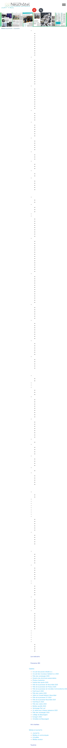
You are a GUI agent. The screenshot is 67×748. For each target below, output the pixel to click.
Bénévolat (36, 635)
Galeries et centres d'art (44, 287)
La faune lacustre (41, 354)
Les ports (39, 343)
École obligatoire (38, 492)
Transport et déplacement (41, 216)
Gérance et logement (43, 38)
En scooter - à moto (42, 232)
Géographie (40, 252)
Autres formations (38, 510)
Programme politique (43, 392)
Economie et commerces (41, 419)
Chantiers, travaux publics (44, 42)
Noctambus (40, 225)
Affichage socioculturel (43, 618)
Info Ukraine (40, 608)
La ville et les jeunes (42, 651)
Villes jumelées (40, 459)
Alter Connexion (41, 602)
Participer (32, 548)
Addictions (39, 134)
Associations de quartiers (44, 586)
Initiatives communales (43, 449)
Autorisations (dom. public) (44, 620)
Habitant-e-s (37, 57)
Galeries (31, 669)
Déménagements (41, 69)
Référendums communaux (44, 452)
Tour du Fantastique (42, 285)
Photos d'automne (39, 680)
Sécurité (35, 86)
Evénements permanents (44, 200)
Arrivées (38, 64)
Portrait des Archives (43, 530)
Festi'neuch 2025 (38, 691)
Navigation (39, 352)
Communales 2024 (42, 574)
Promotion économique (43, 435)
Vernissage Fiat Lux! (39, 708)
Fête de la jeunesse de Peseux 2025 (44, 687)
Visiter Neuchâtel (38, 238)
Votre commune (34, 372)
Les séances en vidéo (43, 404)
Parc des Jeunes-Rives (43, 338)
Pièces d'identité (41, 71)
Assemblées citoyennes (40, 581)
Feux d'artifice (40, 626)
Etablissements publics (43, 424)
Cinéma (38, 294)
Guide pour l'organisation (44, 614)
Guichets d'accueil (42, 60)
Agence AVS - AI (41, 147)
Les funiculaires (41, 269)
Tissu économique (42, 433)
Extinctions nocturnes (43, 157)
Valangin (38, 263)
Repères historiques (42, 241)
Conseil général (37, 397)
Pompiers (39, 100)
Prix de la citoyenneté (40, 639)
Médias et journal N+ (35, 730)
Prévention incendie (42, 97)
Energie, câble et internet (44, 55)
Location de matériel (42, 629)
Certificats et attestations (44, 187)
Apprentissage (40, 166)
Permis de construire (42, 40)
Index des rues (41, 51)
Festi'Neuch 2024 (38, 702)
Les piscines (40, 212)
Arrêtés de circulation (43, 89)
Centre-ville (36, 304)
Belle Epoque (40, 265)
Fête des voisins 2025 (40, 693)
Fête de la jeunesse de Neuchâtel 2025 (45, 685)
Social (34, 138)
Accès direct (37, 178)
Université (36, 503)
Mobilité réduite (41, 236)
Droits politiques (38, 444)
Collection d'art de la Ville (44, 289)
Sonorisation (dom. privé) (44, 622)
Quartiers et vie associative (41, 583)
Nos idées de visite (42, 362)
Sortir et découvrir (34, 194)
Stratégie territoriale (42, 36)
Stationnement (41, 91)
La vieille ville (40, 312)
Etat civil (38, 79)
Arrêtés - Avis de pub (43, 406)
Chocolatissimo (41, 267)
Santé (34, 122)
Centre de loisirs (41, 561)
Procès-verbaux (41, 412)
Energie (38, 155)
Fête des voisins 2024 (40, 704)
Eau (37, 53)
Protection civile (41, 104)
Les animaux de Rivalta (43, 296)
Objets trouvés (41, 62)
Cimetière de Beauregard (41, 719)
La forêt (38, 336)
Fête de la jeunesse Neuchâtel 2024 (44, 700)
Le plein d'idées (41, 563)
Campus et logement (39, 512)
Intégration (36, 597)
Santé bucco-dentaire (43, 131)
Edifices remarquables (43, 243)
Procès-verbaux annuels (44, 415)
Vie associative (41, 647)
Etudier (31, 489)
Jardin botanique (41, 330)
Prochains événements (43, 202)
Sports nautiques (41, 350)
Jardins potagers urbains (44, 595)
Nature (35, 320)
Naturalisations (41, 77)
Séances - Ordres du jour (44, 402)
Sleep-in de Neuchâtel (43, 141)
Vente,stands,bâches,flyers (45, 624)
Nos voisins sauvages (43, 325)
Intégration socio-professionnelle (46, 149)
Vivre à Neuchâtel (34, 27)
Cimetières (39, 82)
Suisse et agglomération (44, 461)
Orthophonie (40, 127)
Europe (38, 465)
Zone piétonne (40, 307)
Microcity (39, 430)
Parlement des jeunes (43, 556)
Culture (35, 273)
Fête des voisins (41, 592)
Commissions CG (41, 408)
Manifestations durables (43, 616)
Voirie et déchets (41, 44)
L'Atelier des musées (43, 300)
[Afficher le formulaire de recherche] (41, 10)
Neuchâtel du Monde (43, 463)
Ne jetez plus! (40, 159)
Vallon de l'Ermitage (42, 332)
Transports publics (42, 219)
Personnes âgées (41, 118)
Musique (39, 291)
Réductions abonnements (44, 221)
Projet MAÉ (39, 497)
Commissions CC (41, 394)
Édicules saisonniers (42, 426)
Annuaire (35, 383)
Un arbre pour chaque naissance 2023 (45, 710)
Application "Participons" (40, 637)
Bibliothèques (40, 298)
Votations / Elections (42, 644)
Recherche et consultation (44, 521)
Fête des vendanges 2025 (41, 676)
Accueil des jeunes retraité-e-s (42, 672)
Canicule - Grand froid (40, 170)
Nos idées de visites (42, 254)
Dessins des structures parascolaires (44, 678)
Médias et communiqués (41, 735)
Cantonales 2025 (41, 572)
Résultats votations (42, 579)
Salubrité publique (42, 95)
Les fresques (40, 314)
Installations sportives (43, 207)
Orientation (39, 168)
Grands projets (41, 33)
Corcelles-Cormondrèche (44, 258)
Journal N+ (36, 733)
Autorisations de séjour (43, 73)
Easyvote (39, 570)
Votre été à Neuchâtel (43, 256)
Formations (39, 539)
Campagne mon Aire (43, 554)
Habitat (35, 30)
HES (34, 501)
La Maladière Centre (42, 318)
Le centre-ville (40, 428)
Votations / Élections (39, 565)
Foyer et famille (37, 110)
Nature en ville (40, 48)
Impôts (38, 84)
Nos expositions (41, 523)
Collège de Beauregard (40, 715)
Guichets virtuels (38, 385)
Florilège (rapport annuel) (44, 302)
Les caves (36, 214)
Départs (38, 67)
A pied (38, 227)
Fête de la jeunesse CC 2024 (42, 697)
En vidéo (39, 271)
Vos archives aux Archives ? (45, 526)
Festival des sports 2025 (40, 682)
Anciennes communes (43, 417)
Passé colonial (40, 250)
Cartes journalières (42, 223)
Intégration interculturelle (44, 600)
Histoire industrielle (42, 246)
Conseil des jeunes (42, 558)
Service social (40, 143)
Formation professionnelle (41, 505)
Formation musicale (39, 514)
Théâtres (39, 281)
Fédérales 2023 (41, 576)
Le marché (39, 310)
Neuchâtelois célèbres (43, 248)
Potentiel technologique (43, 484)
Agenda (35, 197)
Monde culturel (41, 276)
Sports (35, 204)
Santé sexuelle (41, 129)
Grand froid (39, 176)
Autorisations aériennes (43, 106)
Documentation (41, 381)
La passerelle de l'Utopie (44, 348)
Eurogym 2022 (37, 717)
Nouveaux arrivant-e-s (43, 604)
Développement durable (40, 152)
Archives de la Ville (39, 516)
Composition (40, 390)
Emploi (35, 161)
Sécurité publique (41, 93)
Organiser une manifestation (42, 610)
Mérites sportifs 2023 (39, 706)
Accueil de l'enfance (42, 189)
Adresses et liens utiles (43, 136)
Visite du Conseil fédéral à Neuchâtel (44, 695)
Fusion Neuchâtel (38, 375)
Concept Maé (40, 116)
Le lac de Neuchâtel (39, 340)
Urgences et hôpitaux (43, 125)
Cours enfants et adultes (44, 209)
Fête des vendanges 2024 (41, 712)
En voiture (39, 234)
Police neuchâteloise (42, 108)
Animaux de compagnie (43, 120)
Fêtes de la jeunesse (42, 495)
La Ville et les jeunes (39, 551)
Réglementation (38, 439)
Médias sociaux (38, 739)
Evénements (40, 279)
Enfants (38, 113)
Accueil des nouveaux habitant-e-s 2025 (46, 674)
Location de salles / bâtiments (42, 633)
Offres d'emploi (41, 164)
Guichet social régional (43, 145)
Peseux (38, 261)
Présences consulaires (43, 606)
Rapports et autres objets (44, 410)
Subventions (37, 631)
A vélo (38, 230)
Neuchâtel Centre (41, 316)
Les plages (39, 346)
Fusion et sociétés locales (44, 588)
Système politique (42, 454)
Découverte (40, 528)
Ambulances (40, 102)
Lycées (35, 499)
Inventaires (39, 519)
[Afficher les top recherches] (34, 10)
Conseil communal (38, 387)
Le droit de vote (41, 447)
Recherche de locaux (43, 437)
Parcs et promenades (43, 46)
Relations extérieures (39, 456)
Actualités (36, 737)
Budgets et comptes (39, 467)
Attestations (40, 75)
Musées (38, 283)
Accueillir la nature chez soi (45, 323)
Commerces (40, 422)
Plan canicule (40, 174)
